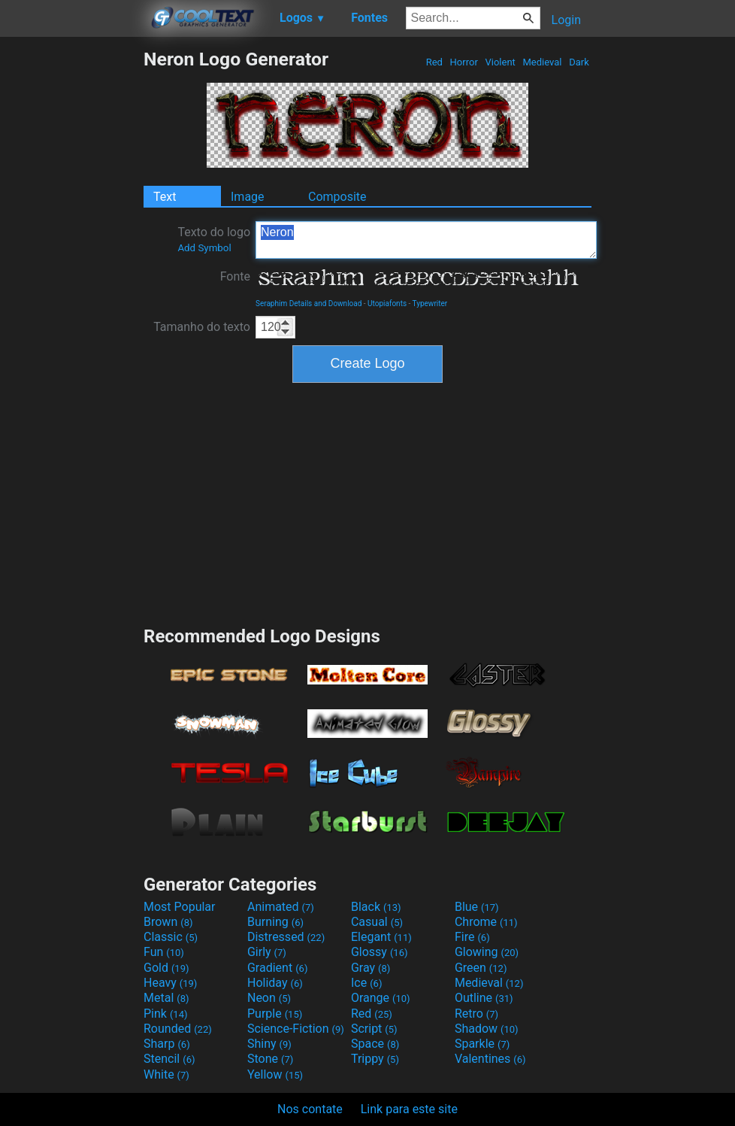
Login (566, 20)
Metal (166, 998)
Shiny (269, 1043)
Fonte (235, 276)
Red (434, 62)
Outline (484, 998)
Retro (476, 1013)
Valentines (490, 1059)
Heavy (170, 983)
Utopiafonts (387, 303)
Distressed (286, 937)
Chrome (486, 922)
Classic (171, 937)
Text (164, 197)
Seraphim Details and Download (308, 303)
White (166, 1074)
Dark (579, 62)
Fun (164, 952)
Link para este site (409, 1109)
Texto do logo (213, 239)
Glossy (379, 952)
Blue (477, 907)
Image (248, 197)
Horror (463, 62)
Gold (166, 968)
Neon (269, 998)
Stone (270, 1059)
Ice (366, 983)
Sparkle (482, 1043)
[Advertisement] (71, 273)
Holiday (275, 983)
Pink (166, 1013)
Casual (377, 922)
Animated (280, 907)
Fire (472, 937)
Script (374, 1028)
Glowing (487, 952)
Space (375, 1043)
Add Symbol (204, 247)
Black (376, 907)
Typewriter (430, 303)
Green (481, 968)
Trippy (375, 1059)
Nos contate (310, 1109)
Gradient (277, 968)
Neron (426, 240)
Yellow (275, 1074)
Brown (168, 922)
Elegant (381, 937)
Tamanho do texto (201, 327)
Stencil (169, 1059)
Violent (500, 62)
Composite (337, 197)
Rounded (178, 1028)
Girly (266, 952)
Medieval (542, 62)
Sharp (167, 1043)
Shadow (487, 1028)
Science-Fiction (295, 1028)
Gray (370, 968)
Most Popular (180, 907)
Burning (275, 922)
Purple (274, 1013)
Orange (380, 998)
